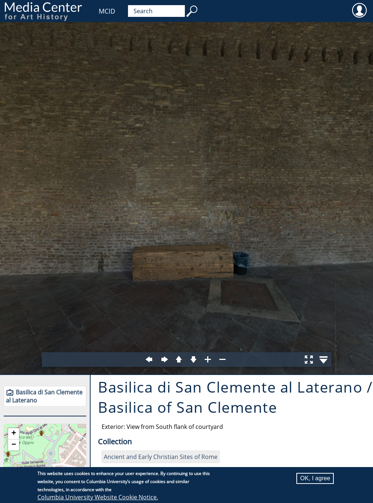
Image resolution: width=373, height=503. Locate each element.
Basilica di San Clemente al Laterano (44, 396)
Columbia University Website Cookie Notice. (97, 497)
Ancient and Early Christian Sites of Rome (160, 457)
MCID (107, 11)
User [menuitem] (359, 10)
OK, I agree (315, 478)
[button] (13, 434)
